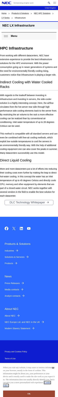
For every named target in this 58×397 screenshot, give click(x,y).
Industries (9, 250)
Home (4, 13)
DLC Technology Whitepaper (27, 202)
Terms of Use (10, 359)
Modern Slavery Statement (17, 328)
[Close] (53, 369)
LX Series (6, 18)
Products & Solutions (20, 13)
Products (9, 263)
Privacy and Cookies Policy (16, 352)
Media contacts (12, 289)
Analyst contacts (12, 296)
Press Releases (12, 283)
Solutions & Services (14, 257)
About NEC (10, 316)
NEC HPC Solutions (42, 13)
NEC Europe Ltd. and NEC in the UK (22, 322)
